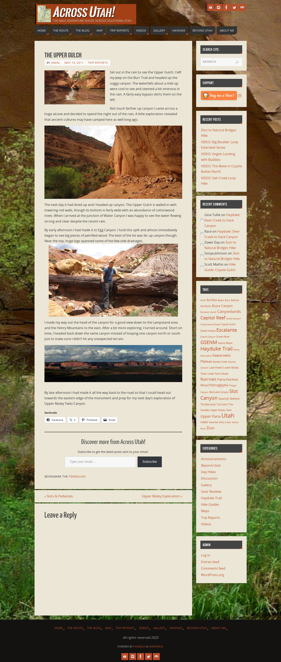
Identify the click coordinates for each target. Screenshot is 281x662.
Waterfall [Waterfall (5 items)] (213, 422)
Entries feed (210, 562)
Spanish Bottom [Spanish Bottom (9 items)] (229, 398)
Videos (206, 524)
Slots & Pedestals (58, 496)
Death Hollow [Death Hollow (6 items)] (208, 330)
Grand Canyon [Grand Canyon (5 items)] (208, 336)
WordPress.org (212, 575)
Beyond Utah (211, 465)
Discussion (209, 478)
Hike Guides (210, 504)
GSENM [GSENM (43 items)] (208, 342)
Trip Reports (98, 63)
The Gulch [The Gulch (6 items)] (222, 404)
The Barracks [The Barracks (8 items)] (208, 404)
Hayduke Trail (211, 498)
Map (108, 628)
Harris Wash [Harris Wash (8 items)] (225, 343)
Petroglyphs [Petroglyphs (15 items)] (218, 385)
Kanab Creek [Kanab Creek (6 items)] (220, 361)
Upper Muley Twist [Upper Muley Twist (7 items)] (221, 410)
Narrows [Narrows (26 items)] (208, 379)
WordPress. (156, 646)
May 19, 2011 (74, 63)
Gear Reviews (211, 491)
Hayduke (175, 628)
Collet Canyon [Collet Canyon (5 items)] (233, 318)
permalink (77, 476)
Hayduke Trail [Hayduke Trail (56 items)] (216, 348)
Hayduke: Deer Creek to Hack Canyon (222, 220)
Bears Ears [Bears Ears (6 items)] (224, 300)
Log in (205, 555)
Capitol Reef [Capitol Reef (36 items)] (212, 318)
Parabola (139, 646)
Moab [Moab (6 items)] (225, 373)
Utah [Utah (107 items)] (228, 415)
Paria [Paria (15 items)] (221, 379)
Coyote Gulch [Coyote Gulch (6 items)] (228, 324)
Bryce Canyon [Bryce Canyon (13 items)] (222, 306)
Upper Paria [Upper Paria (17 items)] (210, 416)
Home (58, 628)
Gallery (206, 485)
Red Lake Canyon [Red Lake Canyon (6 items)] (218, 392)
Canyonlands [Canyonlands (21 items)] (229, 311)
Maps (205, 511)
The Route (75, 628)
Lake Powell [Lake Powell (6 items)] (215, 367)
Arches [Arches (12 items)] (211, 300)
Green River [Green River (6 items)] (223, 336)
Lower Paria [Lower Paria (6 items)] (214, 373)
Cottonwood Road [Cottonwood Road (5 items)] (210, 324)
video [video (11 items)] (204, 422)
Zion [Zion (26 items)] (210, 428)
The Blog (94, 628)
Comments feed (213, 568)
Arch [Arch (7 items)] (203, 300)
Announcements (213, 459)
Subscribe (149, 461)
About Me (218, 628)
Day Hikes (208, 472)
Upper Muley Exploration (162, 496)
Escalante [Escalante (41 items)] (226, 330)
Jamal (55, 63)
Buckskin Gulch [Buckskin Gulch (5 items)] (208, 312)
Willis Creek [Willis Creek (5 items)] (225, 422)
